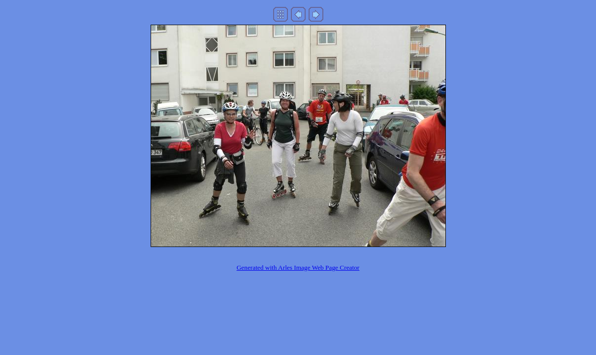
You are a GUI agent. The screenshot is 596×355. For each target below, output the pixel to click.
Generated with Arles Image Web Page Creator (298, 267)
